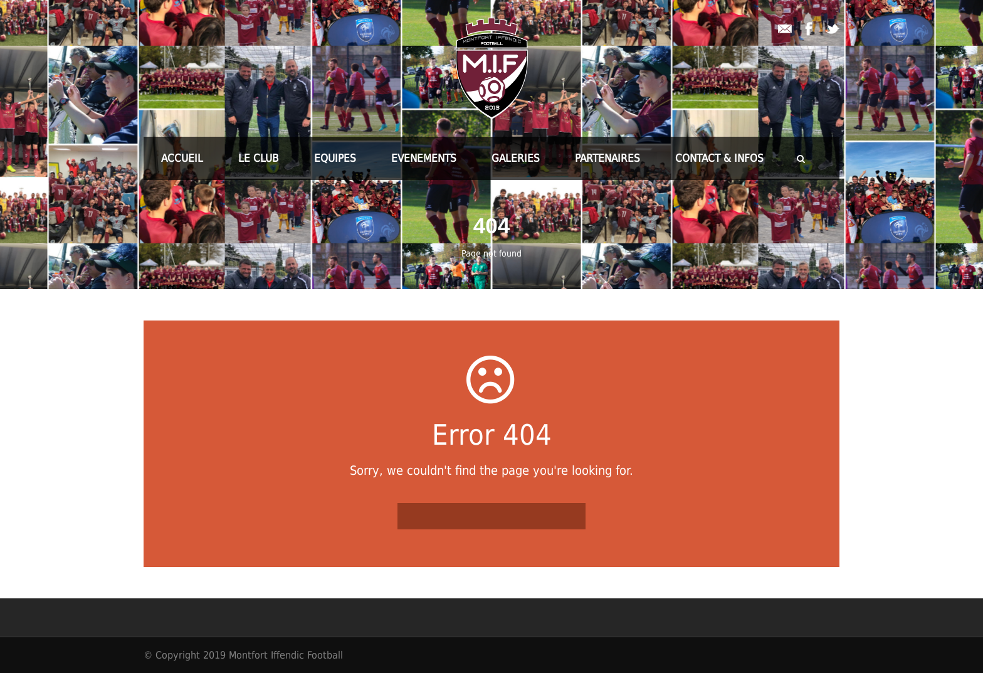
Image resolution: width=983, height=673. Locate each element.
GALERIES (516, 158)
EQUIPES (335, 158)
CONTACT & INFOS (719, 158)
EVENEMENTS (423, 158)
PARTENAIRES (607, 158)
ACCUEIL (182, 158)
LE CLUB (258, 158)
